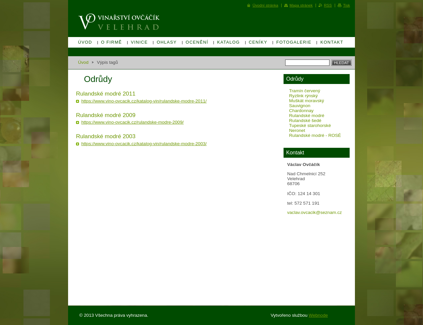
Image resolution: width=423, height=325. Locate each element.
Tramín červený (304, 90)
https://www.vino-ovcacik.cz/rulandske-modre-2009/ (132, 122)
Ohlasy (167, 42)
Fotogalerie (294, 42)
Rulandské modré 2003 (105, 136)
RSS (328, 5)
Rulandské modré (307, 115)
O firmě (111, 42)
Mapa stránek (301, 5)
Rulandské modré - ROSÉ (315, 135)
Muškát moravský (306, 100)
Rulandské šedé (305, 120)
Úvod (85, 42)
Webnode (318, 315)
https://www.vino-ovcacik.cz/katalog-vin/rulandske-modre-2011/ (144, 101)
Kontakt (331, 42)
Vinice (139, 42)
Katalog (228, 42)
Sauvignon (299, 105)
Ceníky (258, 42)
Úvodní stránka (265, 5)
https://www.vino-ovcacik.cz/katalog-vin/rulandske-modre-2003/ (144, 143)
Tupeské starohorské (310, 125)
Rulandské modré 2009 (105, 115)
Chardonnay (301, 110)
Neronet (297, 130)
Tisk (346, 5)
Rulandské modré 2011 (105, 93)
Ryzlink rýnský (303, 95)
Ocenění (197, 42)
